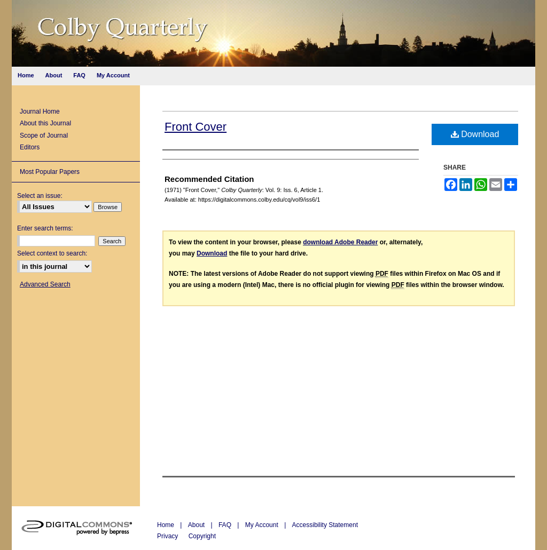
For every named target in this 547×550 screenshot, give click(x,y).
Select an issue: (39, 196)
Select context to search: (52, 253)
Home (166, 525)
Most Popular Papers (50, 172)
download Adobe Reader (340, 242)
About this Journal (45, 123)
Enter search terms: (45, 228)
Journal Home (40, 111)
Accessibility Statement (325, 525)
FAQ (225, 525)
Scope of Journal (44, 135)
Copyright (202, 536)
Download (475, 134)
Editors (30, 147)
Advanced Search (45, 284)
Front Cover (195, 126)
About (197, 525)
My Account (262, 525)
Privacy (168, 536)
